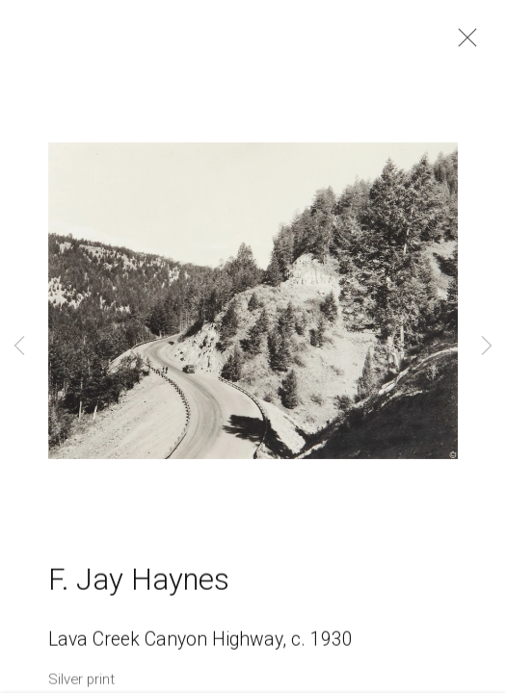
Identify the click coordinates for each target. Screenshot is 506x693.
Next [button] (486, 346)
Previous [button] (19, 346)
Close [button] (462, 43)
